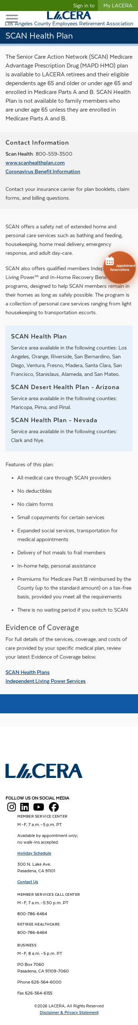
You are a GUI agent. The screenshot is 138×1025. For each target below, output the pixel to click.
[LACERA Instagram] (11, 809)
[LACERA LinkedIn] (24, 809)
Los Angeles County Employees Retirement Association (69, 23)
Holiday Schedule (34, 853)
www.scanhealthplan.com (35, 163)
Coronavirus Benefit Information (43, 171)
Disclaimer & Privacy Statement (69, 1012)
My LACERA (117, 5)
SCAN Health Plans (28, 672)
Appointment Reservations (119, 263)
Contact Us (27, 881)
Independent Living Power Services (46, 681)
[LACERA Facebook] (54, 809)
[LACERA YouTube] (38, 809)
